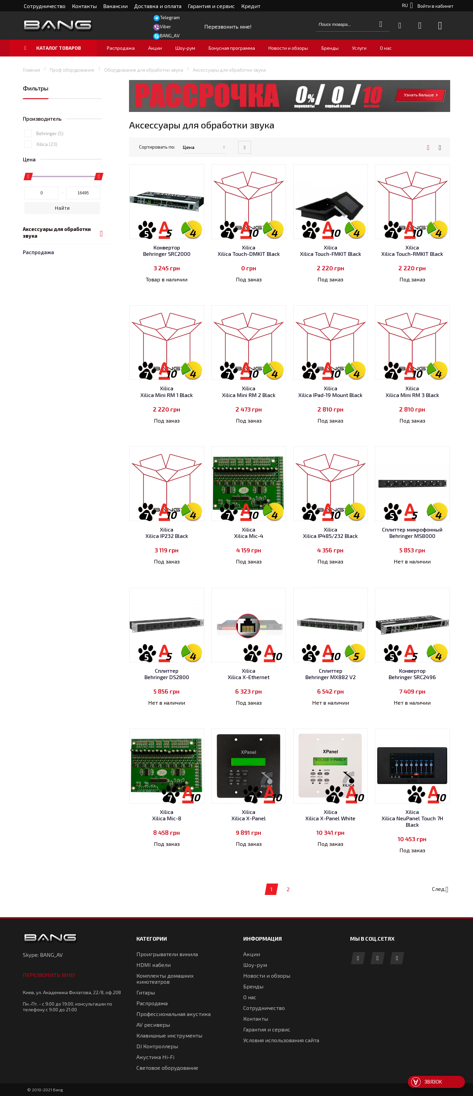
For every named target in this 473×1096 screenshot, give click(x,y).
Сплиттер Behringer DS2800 (166, 673)
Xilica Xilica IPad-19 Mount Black (330, 391)
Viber (165, 26)
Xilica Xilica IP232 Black (166, 532)
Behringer (49, 181)
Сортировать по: (157, 147)
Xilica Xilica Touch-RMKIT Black (412, 250)
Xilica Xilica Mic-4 (248, 532)
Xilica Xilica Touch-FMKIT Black (330, 250)
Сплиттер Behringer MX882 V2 (330, 673)
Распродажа (38, 111)
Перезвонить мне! (49, 975)
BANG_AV (170, 35)
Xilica (46, 191)
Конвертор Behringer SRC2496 (412, 673)
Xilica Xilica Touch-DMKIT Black (249, 250)
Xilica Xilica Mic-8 (166, 815)
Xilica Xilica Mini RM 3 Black (412, 391)
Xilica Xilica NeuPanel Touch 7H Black (412, 818)
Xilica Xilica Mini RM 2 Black (248, 391)
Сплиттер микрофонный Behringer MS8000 (412, 532)
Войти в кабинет (436, 6)
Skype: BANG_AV (43, 954)
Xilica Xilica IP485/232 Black (330, 532)
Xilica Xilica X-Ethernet (248, 673)
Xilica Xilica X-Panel (248, 815)
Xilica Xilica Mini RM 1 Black (166, 391)
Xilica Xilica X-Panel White (330, 815)
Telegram (170, 17)
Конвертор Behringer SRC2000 (166, 250)
